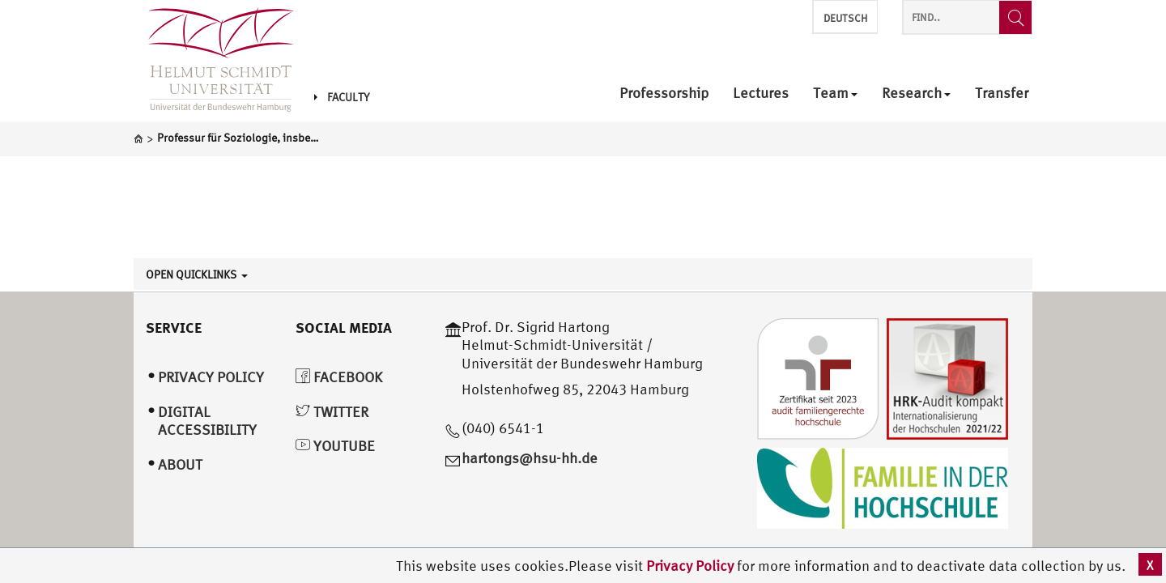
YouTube (335, 445)
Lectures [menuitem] (761, 93)
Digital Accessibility (207, 421)
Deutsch (845, 18)
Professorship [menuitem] (664, 93)
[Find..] (1015, 17)
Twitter (332, 411)
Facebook (339, 376)
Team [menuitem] (835, 93)
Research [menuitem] (916, 93)
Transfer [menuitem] (1001, 93)
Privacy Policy (691, 565)
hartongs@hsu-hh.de (530, 457)
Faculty (341, 97)
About (180, 464)
